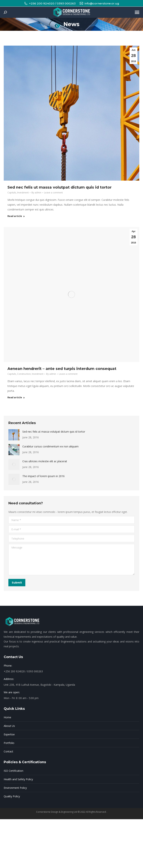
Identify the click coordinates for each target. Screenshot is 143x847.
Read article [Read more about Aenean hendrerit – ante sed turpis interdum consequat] (16, 397)
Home (7, 717)
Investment (23, 192)
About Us (9, 726)
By (36, 192)
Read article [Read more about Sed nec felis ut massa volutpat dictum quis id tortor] (16, 216)
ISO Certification (13, 770)
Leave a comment (53, 192)
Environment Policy (15, 788)
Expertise (9, 734)
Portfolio (9, 743)
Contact (8, 751)
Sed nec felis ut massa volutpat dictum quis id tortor (59, 187)
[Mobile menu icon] (137, 12)
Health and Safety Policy (18, 779)
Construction (24, 373)
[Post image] (14, 434)
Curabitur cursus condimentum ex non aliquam (50, 446)
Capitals (11, 192)
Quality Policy (12, 796)
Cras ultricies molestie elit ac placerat (44, 461)
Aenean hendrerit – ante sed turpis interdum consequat (61, 368)
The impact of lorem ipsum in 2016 (43, 476)
